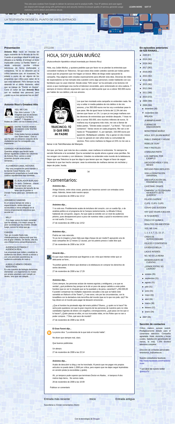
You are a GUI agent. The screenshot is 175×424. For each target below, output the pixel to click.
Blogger (96, 419)
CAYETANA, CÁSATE (153, 186)
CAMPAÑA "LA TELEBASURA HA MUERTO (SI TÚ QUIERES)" (157, 192)
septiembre (150, 278)
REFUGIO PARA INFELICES (156, 169)
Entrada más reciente (57, 399)
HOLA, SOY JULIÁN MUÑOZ (157, 135)
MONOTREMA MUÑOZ (154, 131)
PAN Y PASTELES (152, 148)
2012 (145, 88)
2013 (145, 84)
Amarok (56, 253)
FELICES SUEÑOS (152, 199)
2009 (145, 101)
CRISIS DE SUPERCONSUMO (153, 238)
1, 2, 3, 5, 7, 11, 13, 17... (154, 233)
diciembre (149, 109)
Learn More (135, 7)
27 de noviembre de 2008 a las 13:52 (68, 223)
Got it (148, 7)
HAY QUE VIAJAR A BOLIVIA (157, 212)
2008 (145, 105)
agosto (148, 282)
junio (147, 291)
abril (147, 299)
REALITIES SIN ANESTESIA (156, 224)
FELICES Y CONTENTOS (155, 243)
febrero (148, 307)
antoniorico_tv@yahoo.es (151, 353)
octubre (148, 274)
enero (147, 312)
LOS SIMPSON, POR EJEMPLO (153, 157)
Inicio (92, 399)
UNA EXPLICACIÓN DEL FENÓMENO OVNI (155, 181)
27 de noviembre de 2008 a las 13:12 (68, 196)
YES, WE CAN (21, 110)
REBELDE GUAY (151, 144)
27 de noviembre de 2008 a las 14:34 (68, 244)
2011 (145, 93)
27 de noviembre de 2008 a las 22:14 (68, 352)
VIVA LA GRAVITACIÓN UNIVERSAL (154, 174)
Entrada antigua (125, 399)
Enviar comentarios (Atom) (67, 405)
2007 (145, 317)
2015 (145, 76)
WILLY (8, 217)
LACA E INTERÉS (152, 252)
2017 (145, 68)
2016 (145, 72)
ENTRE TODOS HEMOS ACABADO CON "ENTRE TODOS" (26, 129)
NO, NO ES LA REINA (154, 256)
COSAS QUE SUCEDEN (155, 208)
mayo (147, 295)
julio (147, 287)
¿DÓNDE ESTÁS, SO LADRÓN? (153, 267)
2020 (145, 55)
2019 (145, 59)
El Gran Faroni (59, 329)
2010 (145, 97)
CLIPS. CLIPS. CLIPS (153, 203)
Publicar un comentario (60, 387)
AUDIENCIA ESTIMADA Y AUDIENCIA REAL (17, 248)
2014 (145, 80)
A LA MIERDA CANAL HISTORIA (20, 166)
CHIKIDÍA (8, 232)
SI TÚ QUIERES (151, 216)
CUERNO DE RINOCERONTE (152, 126)
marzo (148, 303)
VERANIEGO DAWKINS (14, 200)
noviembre (150, 113)
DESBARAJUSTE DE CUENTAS (153, 261)
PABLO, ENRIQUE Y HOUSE (157, 139)
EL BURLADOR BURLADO (26, 181)
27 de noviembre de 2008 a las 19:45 (68, 320)
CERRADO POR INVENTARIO (17, 149)
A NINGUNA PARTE (153, 152)
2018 (145, 63)
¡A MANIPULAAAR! (152, 120)
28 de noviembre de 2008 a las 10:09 (68, 382)
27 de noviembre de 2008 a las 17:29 (68, 271)
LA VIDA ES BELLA (152, 247)
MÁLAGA (148, 116)
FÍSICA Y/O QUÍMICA (153, 220)
